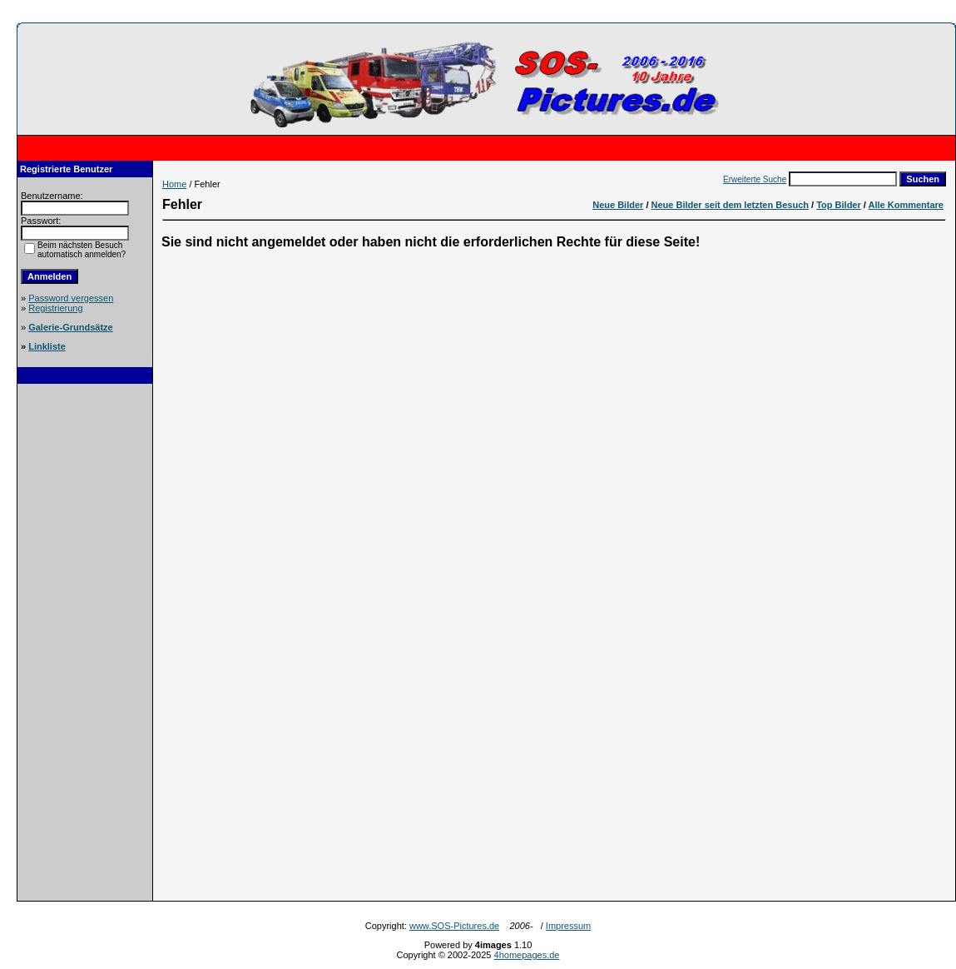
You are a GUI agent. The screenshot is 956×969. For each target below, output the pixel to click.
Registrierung (55, 308)
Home (174, 184)
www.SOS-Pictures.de (454, 926)
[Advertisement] (84, 644)
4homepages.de (527, 955)
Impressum (568, 926)
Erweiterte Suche (754, 179)
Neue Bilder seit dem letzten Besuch (730, 205)
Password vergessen (70, 298)
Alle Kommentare (906, 205)
